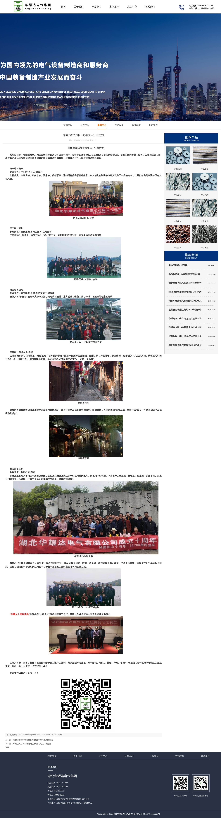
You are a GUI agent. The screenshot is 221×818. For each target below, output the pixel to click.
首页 (63, 6)
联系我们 (150, 6)
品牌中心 (132, 6)
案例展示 (114, 6)
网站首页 (52, 756)
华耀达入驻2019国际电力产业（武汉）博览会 (32, 744)
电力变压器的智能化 (178, 265)
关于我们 (79, 6)
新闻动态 (128, 756)
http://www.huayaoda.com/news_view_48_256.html (40, 735)
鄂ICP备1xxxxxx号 (151, 814)
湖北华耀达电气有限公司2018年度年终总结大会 (33, 740)
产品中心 (96, 6)
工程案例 (154, 756)
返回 (7, 747)
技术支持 (179, 756)
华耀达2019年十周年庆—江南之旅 (185, 336)
